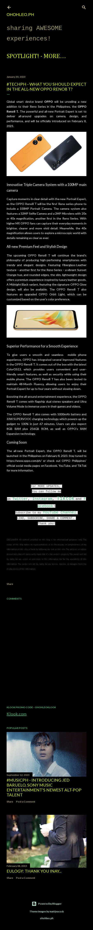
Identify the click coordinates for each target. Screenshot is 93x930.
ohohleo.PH (20, 14)
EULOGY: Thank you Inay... (34, 871)
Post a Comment (25, 801)
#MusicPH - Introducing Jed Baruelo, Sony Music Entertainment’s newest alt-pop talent (44, 787)
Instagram (42, 499)
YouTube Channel (59, 512)
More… (55, 56)
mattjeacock (57, 911)
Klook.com (17, 713)
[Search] (83, 6)
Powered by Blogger (47, 903)
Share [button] (10, 583)
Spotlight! (23, 56)
